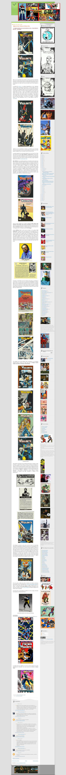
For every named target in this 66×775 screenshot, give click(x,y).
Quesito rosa (43, 557)
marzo (43, 191)
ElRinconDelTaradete (22, 734)
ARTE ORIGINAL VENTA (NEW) (46, 292)
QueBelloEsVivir (44, 310)
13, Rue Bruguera (44, 427)
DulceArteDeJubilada (45, 550)
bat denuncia (43, 293)
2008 (42, 199)
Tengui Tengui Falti (44, 312)
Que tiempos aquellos (45, 309)
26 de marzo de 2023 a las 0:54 (19, 732)
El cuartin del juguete (45, 555)
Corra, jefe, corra (44, 560)
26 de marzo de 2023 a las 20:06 (19, 736)
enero (43, 193)
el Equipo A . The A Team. (49, 228)
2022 (42, 159)
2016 (42, 165)
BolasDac (43, 561)
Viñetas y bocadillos (44, 426)
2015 (42, 166)
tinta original (43, 313)
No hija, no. (43, 562)
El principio (43, 296)
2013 (42, 194)
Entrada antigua (35, 760)
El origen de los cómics (45, 295)
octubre (43, 170)
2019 (42, 162)
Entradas (42, 633)
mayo (43, 189)
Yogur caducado (44, 559)
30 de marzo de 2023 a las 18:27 (19, 746)
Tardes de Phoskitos (45, 554)
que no (36, 616)
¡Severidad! (15, 98)
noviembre (43, 169)
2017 (42, 164)
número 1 (20, 86)
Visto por (43, 315)
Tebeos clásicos (44, 429)
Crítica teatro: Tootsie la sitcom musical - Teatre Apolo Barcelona (50, 241)
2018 (42, 163)
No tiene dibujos (44, 308)
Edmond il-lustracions (45, 552)
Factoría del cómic (44, 431)
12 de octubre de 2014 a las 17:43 (20, 716)
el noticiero (43, 294)
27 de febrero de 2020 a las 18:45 (20, 720)
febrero (43, 192)
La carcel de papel (44, 432)
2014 (42, 167)
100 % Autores (44, 290)
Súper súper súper (44, 311)
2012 (42, 195)
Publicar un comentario (16, 758)
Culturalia (43, 556)
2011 (42, 196)
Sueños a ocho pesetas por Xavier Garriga (48, 173)
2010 (42, 197)
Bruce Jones (34, 584)
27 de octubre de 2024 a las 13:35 (20, 756)
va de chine (43, 314)
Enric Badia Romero (45, 551)
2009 (42, 198)
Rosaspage (43, 428)
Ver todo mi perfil (48, 359)
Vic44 (19, 752)
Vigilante (27, 587)
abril (43, 190)
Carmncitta (43, 558)
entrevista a (43, 297)
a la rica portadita (44, 291)
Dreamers (43, 430)
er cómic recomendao (45, 298)
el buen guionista (29, 584)
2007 (42, 200)
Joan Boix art (44, 563)
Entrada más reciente (15, 760)
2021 (42, 160)
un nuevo (24, 587)
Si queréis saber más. (23, 158)
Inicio (26, 760)
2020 (42, 161)
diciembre (43, 168)
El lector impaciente (44, 553)
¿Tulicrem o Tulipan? (49, 217)
